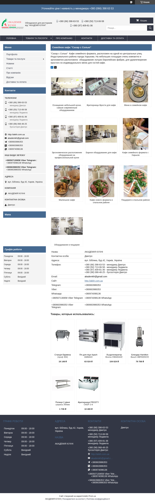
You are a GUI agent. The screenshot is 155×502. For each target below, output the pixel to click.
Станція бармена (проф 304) (63, 356)
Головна (11, 38)
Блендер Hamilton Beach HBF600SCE (140, 356)
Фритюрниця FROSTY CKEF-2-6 (88, 403)
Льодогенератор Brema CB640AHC (114, 356)
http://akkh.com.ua (94, 281)
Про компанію (64, 38)
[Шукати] (150, 28)
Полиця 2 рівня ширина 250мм (62, 403)
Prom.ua (92, 496)
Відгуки (10, 77)
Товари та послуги (36, 38)
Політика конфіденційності (98, 499)
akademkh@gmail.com (96, 276)
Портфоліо (11, 54)
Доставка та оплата (112, 38)
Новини (10, 63)
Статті (9, 68)
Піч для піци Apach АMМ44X (88, 356)
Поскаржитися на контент (73, 499)
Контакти (86, 38)
